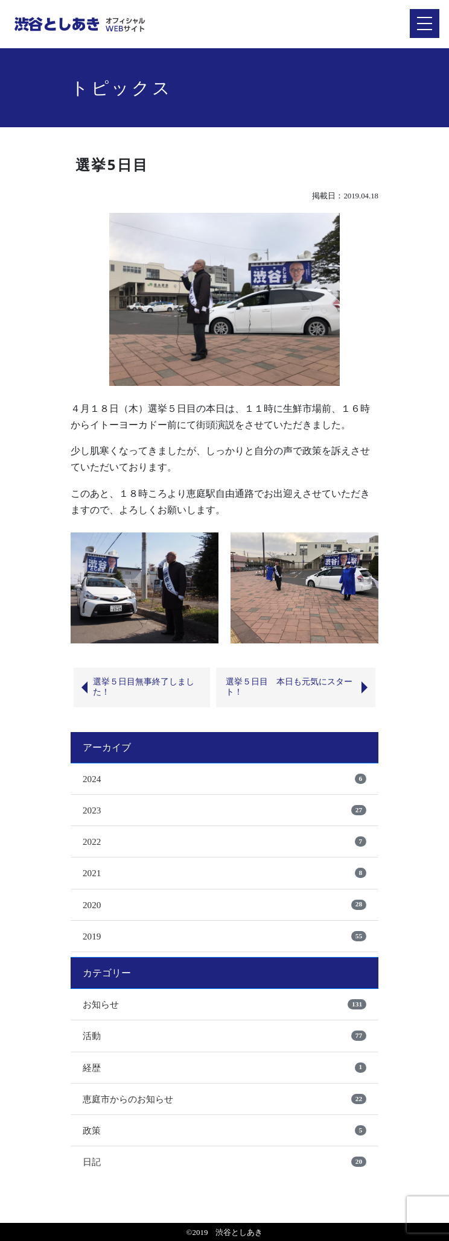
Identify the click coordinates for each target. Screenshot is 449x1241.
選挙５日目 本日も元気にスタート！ (289, 686)
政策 (92, 1130)
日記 (92, 1162)
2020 (92, 905)
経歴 (92, 1068)
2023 (92, 810)
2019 (92, 936)
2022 (92, 841)
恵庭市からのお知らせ (128, 1099)
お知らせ (101, 1004)
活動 (92, 1036)
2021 (92, 873)
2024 (92, 779)
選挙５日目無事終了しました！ (143, 686)
